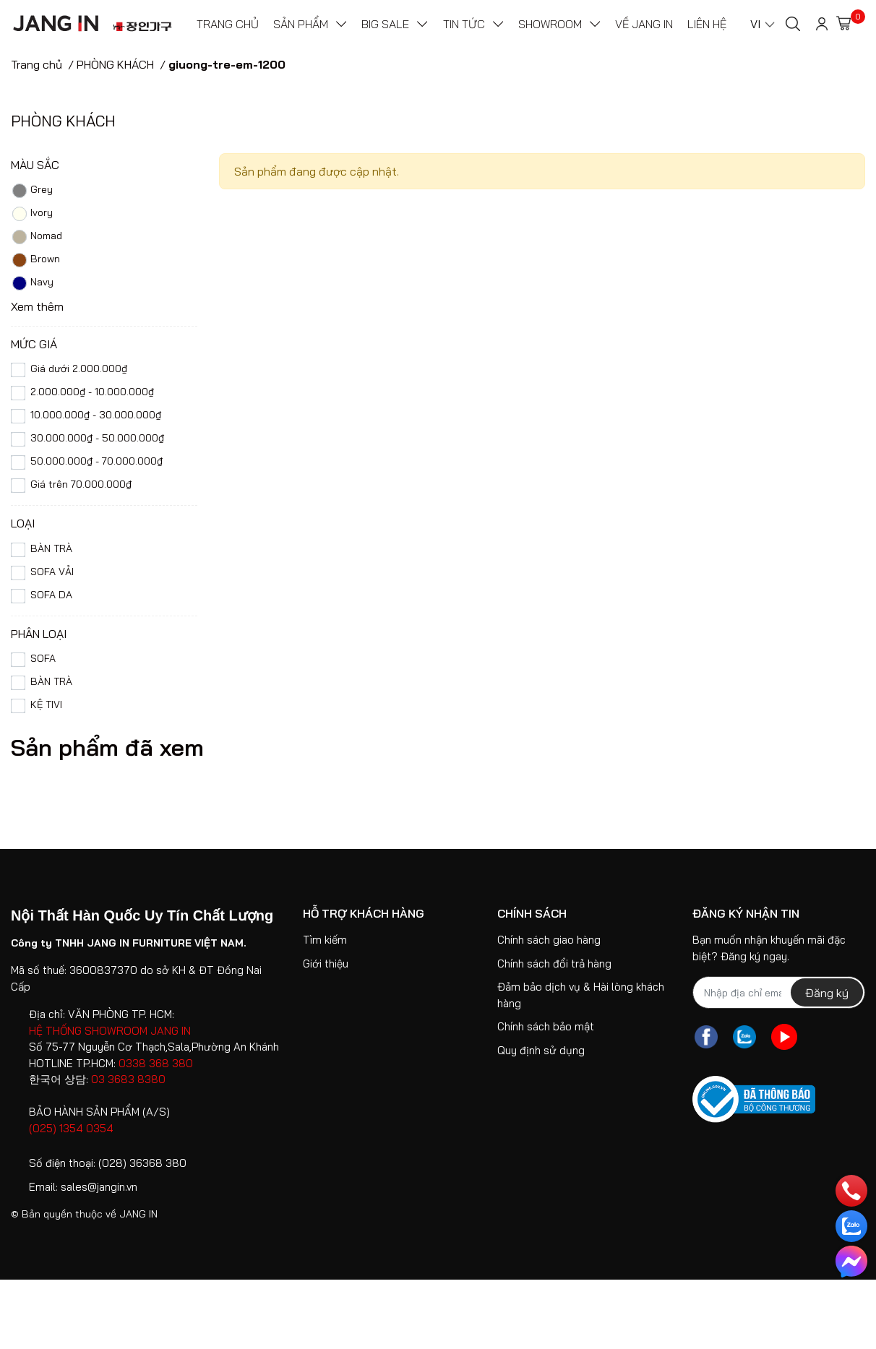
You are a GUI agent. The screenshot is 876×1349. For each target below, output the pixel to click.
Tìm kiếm (325, 940)
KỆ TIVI (49, 704)
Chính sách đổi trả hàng (554, 963)
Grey (32, 190)
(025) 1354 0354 (71, 1128)
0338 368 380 (156, 1063)
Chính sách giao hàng (549, 940)
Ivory (32, 214)
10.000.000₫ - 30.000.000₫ (95, 414)
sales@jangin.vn (99, 1187)
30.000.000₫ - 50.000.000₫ (97, 437)
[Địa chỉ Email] (778, 992)
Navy (32, 283)
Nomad (36, 237)
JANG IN (138, 1213)
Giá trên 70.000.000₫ (81, 484)
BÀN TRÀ (51, 548)
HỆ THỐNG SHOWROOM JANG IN (110, 1031)
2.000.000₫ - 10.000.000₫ (92, 391)
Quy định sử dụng (541, 1050)
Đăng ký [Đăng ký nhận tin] (827, 993)
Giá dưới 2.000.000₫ (78, 368)
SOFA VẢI (52, 571)
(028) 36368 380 (142, 1163)
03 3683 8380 (128, 1079)
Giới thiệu (325, 963)
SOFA (43, 658)
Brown (35, 260)
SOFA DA (51, 594)
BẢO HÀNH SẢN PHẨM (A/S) (99, 1112)
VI (755, 24)
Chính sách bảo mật (545, 1026)
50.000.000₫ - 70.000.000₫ (96, 460)
